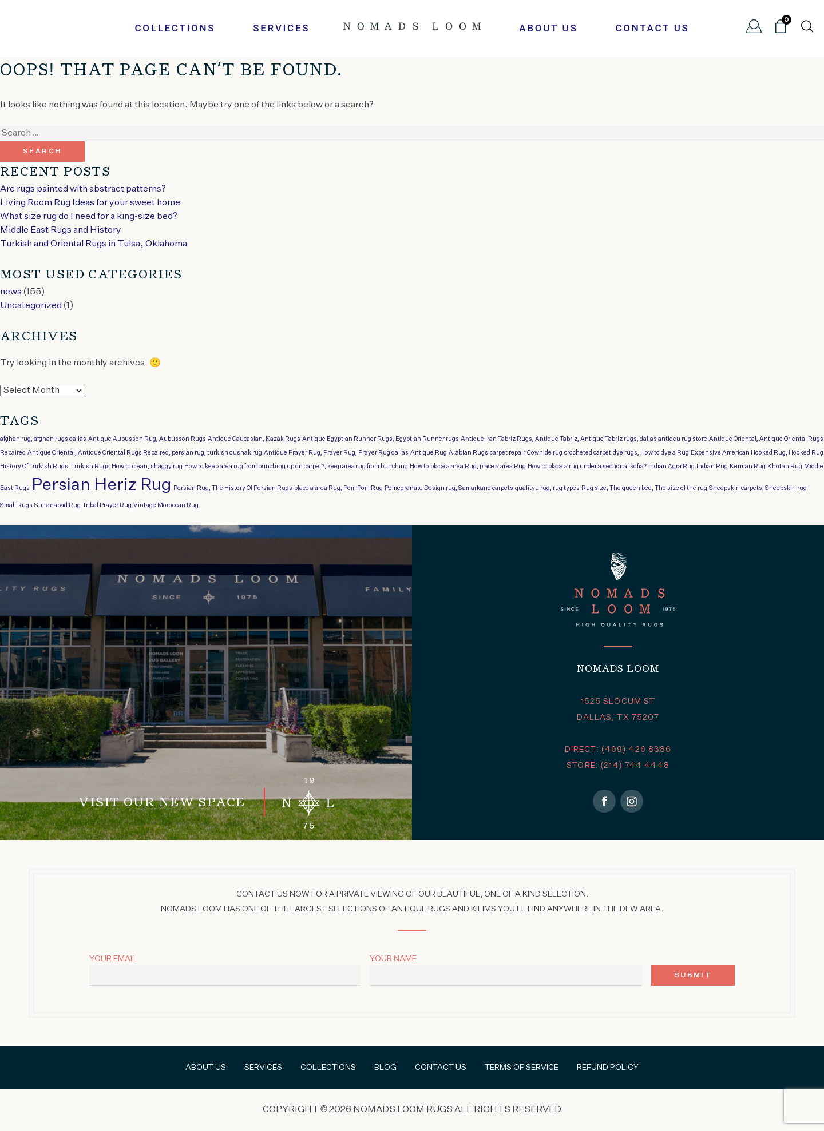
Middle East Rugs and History (60, 230)
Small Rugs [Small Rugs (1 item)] (16, 505)
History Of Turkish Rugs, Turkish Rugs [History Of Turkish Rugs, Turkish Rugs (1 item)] (55, 466)
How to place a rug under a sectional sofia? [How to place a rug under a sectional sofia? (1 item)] (587, 466)
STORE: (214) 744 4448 (618, 766)
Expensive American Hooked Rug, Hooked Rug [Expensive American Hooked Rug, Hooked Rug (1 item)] (757, 453)
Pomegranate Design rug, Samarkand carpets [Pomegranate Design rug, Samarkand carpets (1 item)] (449, 488)
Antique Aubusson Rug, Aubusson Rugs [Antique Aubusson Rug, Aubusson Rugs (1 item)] (147, 439)
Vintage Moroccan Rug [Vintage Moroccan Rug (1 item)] (166, 505)
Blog (385, 1068)
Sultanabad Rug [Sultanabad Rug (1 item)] (57, 505)
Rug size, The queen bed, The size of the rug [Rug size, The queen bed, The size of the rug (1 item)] (644, 488)
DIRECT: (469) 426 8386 (618, 750)
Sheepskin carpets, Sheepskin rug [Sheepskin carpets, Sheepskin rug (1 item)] (758, 488)
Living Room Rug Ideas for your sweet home (90, 203)
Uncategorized (31, 305)
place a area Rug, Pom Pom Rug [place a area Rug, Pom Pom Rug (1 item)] (338, 488)
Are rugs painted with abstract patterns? (83, 189)
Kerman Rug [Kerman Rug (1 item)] (748, 466)
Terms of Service (521, 1068)
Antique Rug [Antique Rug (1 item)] (428, 453)
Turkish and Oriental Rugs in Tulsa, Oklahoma (93, 244)
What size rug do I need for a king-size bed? (88, 216)
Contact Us (652, 28)
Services (281, 28)
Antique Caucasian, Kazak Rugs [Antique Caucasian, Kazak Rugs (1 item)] (254, 439)
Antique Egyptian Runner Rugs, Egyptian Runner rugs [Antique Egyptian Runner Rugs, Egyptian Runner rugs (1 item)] (380, 439)
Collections (174, 28)
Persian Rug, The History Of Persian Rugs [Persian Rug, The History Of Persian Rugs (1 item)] (232, 488)
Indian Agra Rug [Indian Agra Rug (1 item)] (671, 466)
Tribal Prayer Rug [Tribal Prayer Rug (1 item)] (107, 505)
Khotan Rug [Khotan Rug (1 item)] (784, 466)
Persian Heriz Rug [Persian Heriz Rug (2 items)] (101, 485)
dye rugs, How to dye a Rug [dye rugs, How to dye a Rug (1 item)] (651, 453)
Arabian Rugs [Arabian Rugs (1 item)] (468, 453)
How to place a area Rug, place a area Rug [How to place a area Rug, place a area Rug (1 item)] (468, 466)
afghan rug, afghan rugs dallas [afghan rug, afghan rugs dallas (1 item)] (43, 439)
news (11, 292)
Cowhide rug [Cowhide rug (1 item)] (544, 453)
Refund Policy (608, 1068)
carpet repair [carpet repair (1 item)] (507, 453)
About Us (548, 28)
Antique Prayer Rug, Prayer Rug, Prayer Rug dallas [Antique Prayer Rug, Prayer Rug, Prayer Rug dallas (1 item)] (336, 453)
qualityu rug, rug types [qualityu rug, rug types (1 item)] (547, 488)
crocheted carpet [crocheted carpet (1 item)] (587, 453)
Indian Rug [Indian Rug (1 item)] (712, 466)
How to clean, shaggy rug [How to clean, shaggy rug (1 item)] (147, 466)
